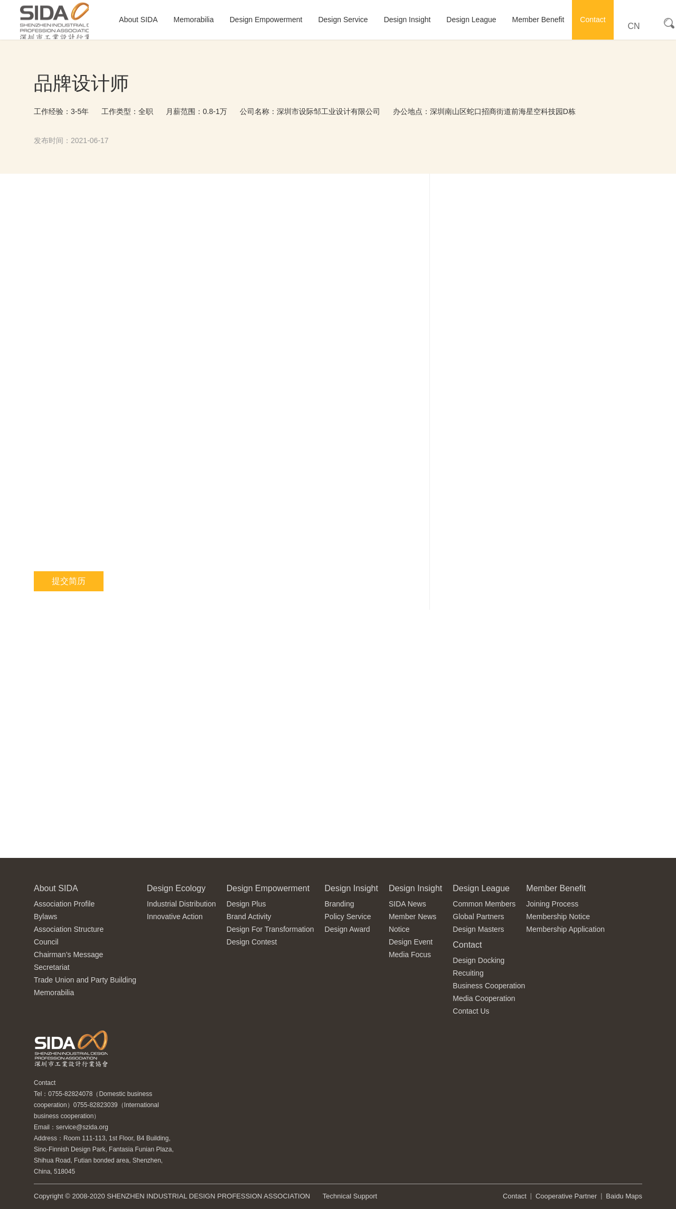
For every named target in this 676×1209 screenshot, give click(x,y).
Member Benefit (538, 19)
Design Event (411, 942)
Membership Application (565, 929)
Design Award (347, 929)
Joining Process (552, 904)
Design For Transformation (270, 929)
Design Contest (252, 942)
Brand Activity (249, 916)
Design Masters (478, 929)
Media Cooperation (484, 998)
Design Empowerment (266, 19)
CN (634, 26)
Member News (412, 916)
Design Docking (478, 960)
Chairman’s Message (68, 954)
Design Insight (407, 19)
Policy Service (348, 916)
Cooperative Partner (566, 1196)
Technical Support (350, 1196)
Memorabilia (193, 19)
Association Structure (69, 929)
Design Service (343, 19)
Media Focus (410, 954)
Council (46, 942)
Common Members (484, 904)
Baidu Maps (624, 1196)
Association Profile (64, 904)
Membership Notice (558, 916)
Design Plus (246, 904)
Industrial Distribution (181, 904)
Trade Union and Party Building (85, 980)
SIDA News (407, 904)
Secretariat (52, 967)
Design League (471, 19)
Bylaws (45, 916)
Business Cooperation (489, 985)
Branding (339, 904)
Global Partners (478, 916)
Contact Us (471, 1011)
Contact (592, 19)
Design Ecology (176, 888)
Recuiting (468, 973)
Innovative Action (175, 916)
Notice (399, 929)
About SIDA (138, 19)
